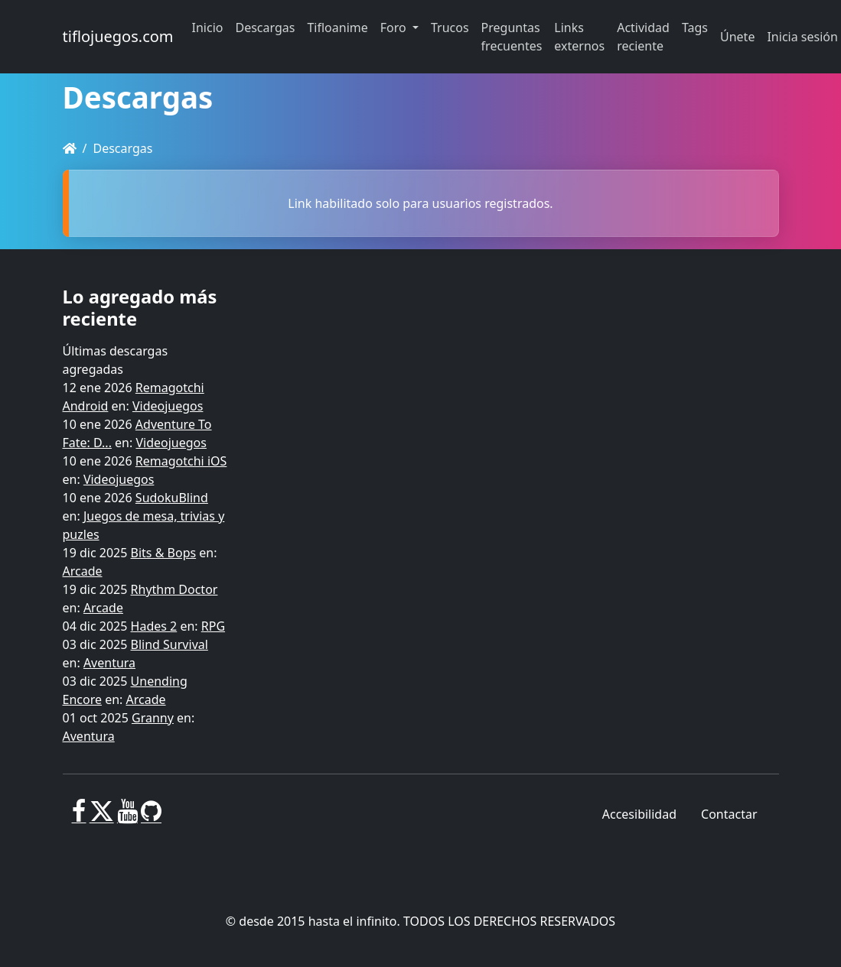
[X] (102, 817)
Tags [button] (695, 27)
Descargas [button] (265, 27)
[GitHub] (151, 817)
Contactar (729, 814)
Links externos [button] (579, 36)
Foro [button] (394, 27)
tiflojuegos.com (118, 36)
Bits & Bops (164, 552)
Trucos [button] (450, 27)
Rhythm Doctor (174, 589)
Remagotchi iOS (181, 461)
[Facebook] (79, 817)
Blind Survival (169, 644)
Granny (153, 717)
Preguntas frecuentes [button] (512, 36)
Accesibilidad (639, 814)
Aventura (109, 662)
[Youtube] (127, 817)
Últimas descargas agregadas (115, 360)
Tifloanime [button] (337, 27)
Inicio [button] (207, 27)
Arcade (83, 571)
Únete (737, 36)
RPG (213, 626)
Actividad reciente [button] (643, 36)
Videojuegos (168, 406)
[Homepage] (70, 148)
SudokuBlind (171, 497)
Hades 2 (154, 626)
